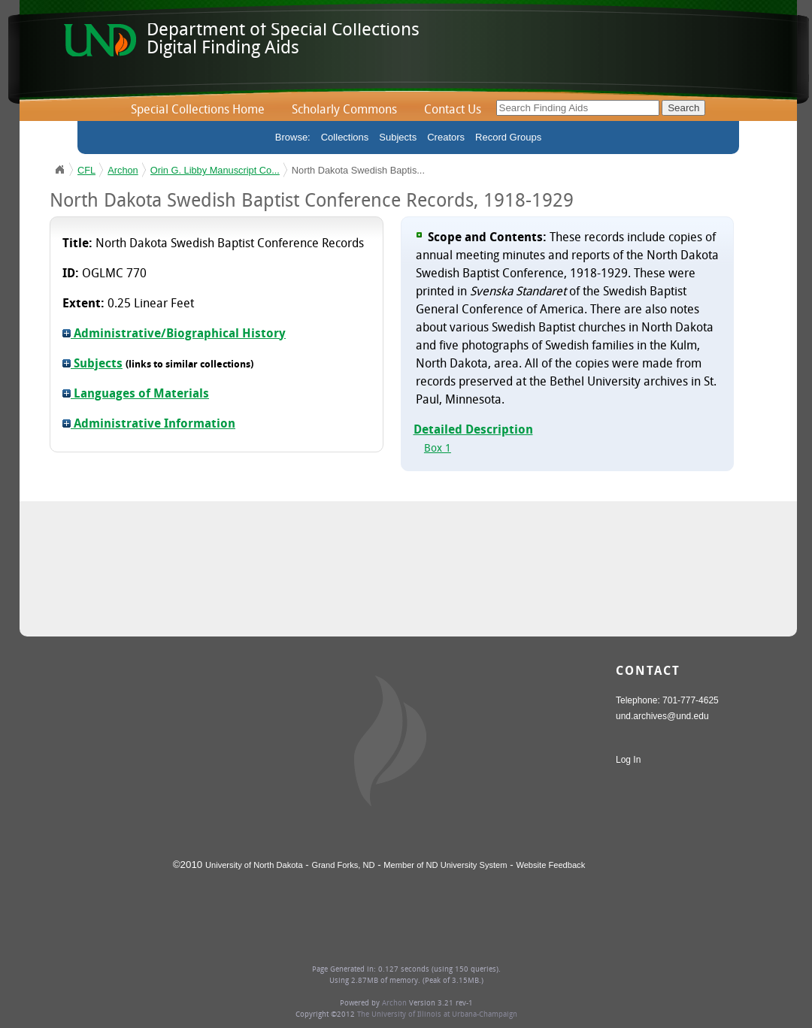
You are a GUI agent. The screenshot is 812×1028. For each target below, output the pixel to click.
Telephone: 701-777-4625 (667, 700)
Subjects (398, 137)
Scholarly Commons (344, 110)
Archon (123, 170)
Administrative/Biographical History (174, 334)
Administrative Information (148, 425)
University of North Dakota (254, 864)
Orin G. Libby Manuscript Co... (215, 170)
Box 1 (437, 449)
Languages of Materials (135, 395)
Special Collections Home (198, 110)
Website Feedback (550, 864)
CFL (86, 170)
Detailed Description (473, 431)
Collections (345, 137)
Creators (446, 137)
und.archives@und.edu (662, 716)
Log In (628, 759)
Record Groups (508, 137)
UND (59, 170)
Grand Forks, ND (343, 864)
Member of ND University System (445, 864)
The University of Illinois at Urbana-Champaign (437, 1015)
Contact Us (452, 110)
